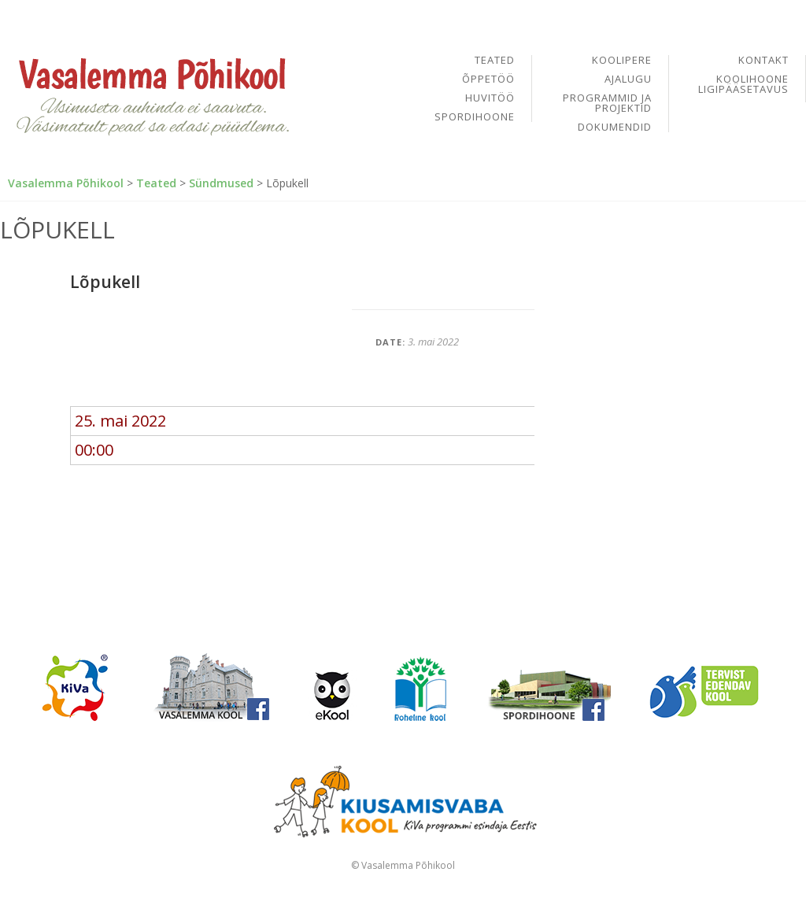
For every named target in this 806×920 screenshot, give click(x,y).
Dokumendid (615, 127)
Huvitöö (490, 99)
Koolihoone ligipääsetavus (743, 84)
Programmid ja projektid (607, 104)
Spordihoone (474, 117)
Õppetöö (488, 80)
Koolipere (622, 61)
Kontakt (763, 61)
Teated (495, 61)
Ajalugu (628, 80)
